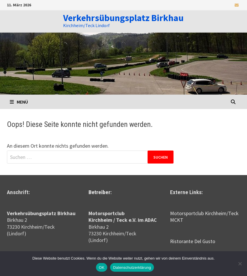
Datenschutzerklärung (132, 267)
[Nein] (240, 263)
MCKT (176, 220)
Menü (19, 102)
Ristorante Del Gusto (192, 241)
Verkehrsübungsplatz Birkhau (123, 18)
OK (101, 267)
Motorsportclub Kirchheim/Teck (204, 213)
